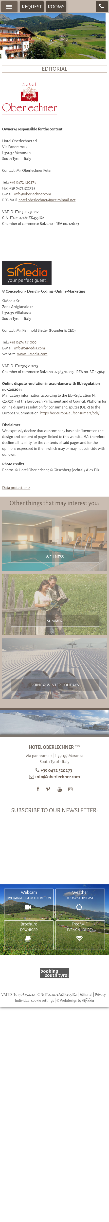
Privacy (100, 995)
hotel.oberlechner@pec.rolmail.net (46, 200)
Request (32, 6)
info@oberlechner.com (32, 194)
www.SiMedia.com (32, 354)
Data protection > (16, 488)
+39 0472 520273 (23, 182)
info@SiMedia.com (29, 348)
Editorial (85, 995)
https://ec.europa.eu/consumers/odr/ (69, 413)
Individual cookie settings (34, 1001)
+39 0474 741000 (23, 342)
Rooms (56, 6)
